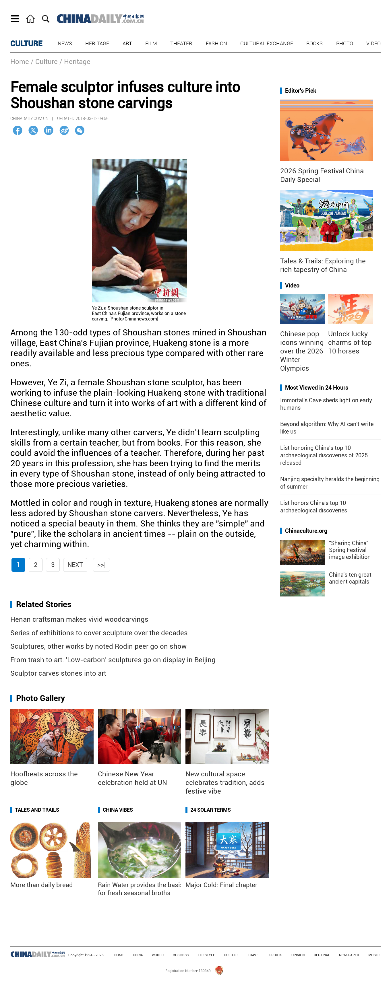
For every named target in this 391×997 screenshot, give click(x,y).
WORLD (158, 955)
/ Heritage (74, 62)
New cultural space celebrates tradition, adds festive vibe (225, 782)
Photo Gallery (40, 698)
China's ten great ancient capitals (350, 578)
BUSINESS (181, 955)
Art (127, 43)
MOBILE (374, 955)
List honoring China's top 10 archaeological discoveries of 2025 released (324, 455)
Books (314, 43)
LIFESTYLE (206, 955)
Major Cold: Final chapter (221, 885)
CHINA (138, 955)
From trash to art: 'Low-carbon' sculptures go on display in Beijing (113, 660)
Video (373, 43)
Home (19, 62)
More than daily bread (41, 885)
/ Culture (44, 62)
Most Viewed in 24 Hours (316, 387)
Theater (181, 43)
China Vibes (118, 810)
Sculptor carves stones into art (58, 673)
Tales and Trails (37, 810)
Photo (344, 43)
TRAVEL (254, 955)
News (65, 43)
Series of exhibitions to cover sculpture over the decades (99, 633)
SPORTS (275, 955)
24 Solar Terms (210, 810)
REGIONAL (322, 955)
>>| (101, 564)
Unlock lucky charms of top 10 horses (350, 342)
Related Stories (43, 604)
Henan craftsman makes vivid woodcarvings (79, 619)
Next (75, 564)
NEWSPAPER (349, 955)
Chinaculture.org (306, 530)
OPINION (298, 955)
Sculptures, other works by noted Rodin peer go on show (98, 646)
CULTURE (26, 43)
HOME (119, 955)
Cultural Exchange (266, 43)
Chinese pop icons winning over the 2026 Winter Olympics (302, 351)
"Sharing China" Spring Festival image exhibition (350, 550)
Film (151, 43)
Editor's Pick (300, 90)
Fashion (216, 43)
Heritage (97, 43)
